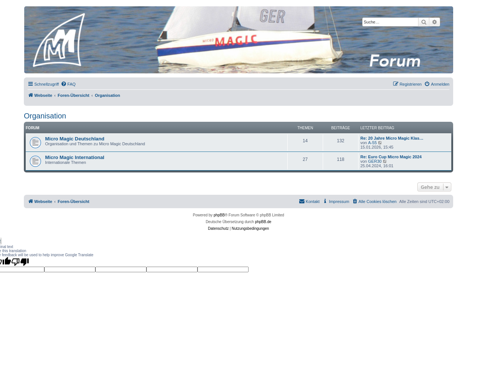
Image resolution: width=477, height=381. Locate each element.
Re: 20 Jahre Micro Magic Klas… (391, 138)
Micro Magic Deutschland (74, 139)
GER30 (375, 161)
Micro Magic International (74, 157)
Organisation (45, 116)
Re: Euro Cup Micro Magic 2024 (390, 157)
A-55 (372, 142)
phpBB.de (263, 222)
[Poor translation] (20, 262)
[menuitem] (68, 84)
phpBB (219, 215)
